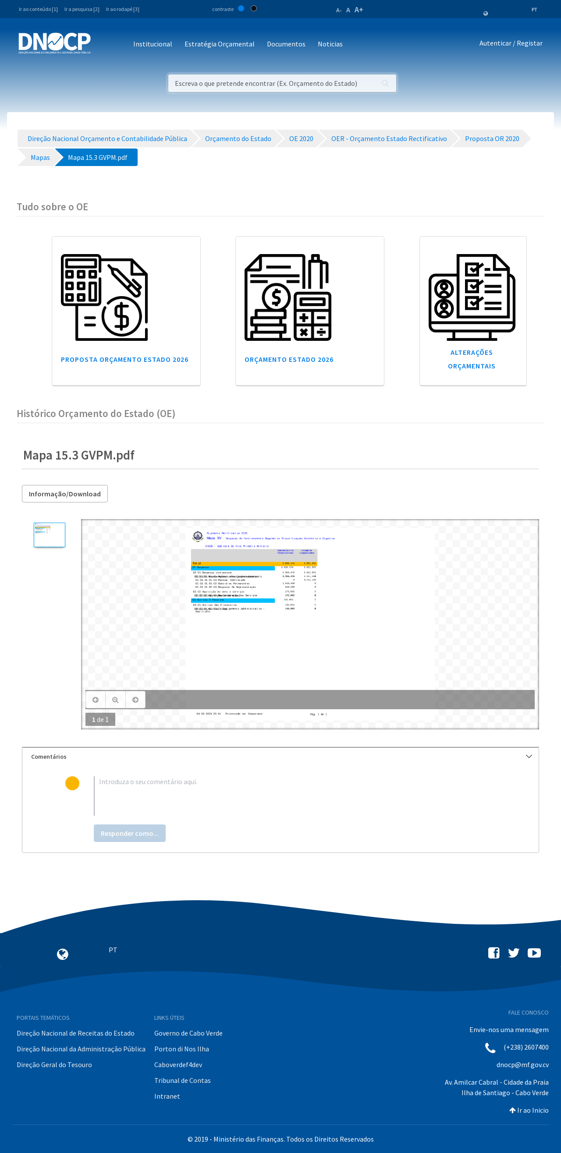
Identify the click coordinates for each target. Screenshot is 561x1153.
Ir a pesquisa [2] (81, 9)
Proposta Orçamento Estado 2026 (124, 359)
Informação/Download (65, 493)
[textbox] (295, 796)
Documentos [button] (286, 43)
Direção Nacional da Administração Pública (81, 1048)
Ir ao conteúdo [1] (38, 9)
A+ (359, 9)
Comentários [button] (281, 756)
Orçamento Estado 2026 (289, 359)
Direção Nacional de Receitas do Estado (76, 1033)
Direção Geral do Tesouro (54, 1064)
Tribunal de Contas (182, 1080)
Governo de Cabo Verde (188, 1033)
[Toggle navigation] (102, 44)
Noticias (330, 43)
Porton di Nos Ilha (181, 1048)
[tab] (280, 757)
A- (339, 10)
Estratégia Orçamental (220, 43)
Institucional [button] (152, 43)
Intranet (167, 1096)
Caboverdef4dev (178, 1064)
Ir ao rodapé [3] (122, 9)
